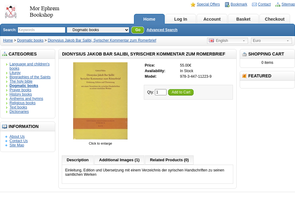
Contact (264, 4)
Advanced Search (162, 30)
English (218, 41)
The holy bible (21, 81)
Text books (18, 107)
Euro (257, 41)
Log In (180, 19)
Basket (243, 19)
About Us (17, 136)
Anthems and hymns (26, 99)
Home (149, 19)
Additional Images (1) (119, 160)
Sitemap (288, 4)
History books (21, 94)
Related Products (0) (169, 160)
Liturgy (15, 73)
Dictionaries (19, 111)
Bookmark (239, 4)
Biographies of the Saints (30, 77)
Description (78, 160)
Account (212, 19)
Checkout (275, 19)
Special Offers (208, 4)
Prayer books (20, 90)
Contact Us (19, 141)
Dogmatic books (30, 40)
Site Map (17, 145)
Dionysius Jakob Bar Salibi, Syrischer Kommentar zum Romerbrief (102, 40)
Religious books (23, 103)
